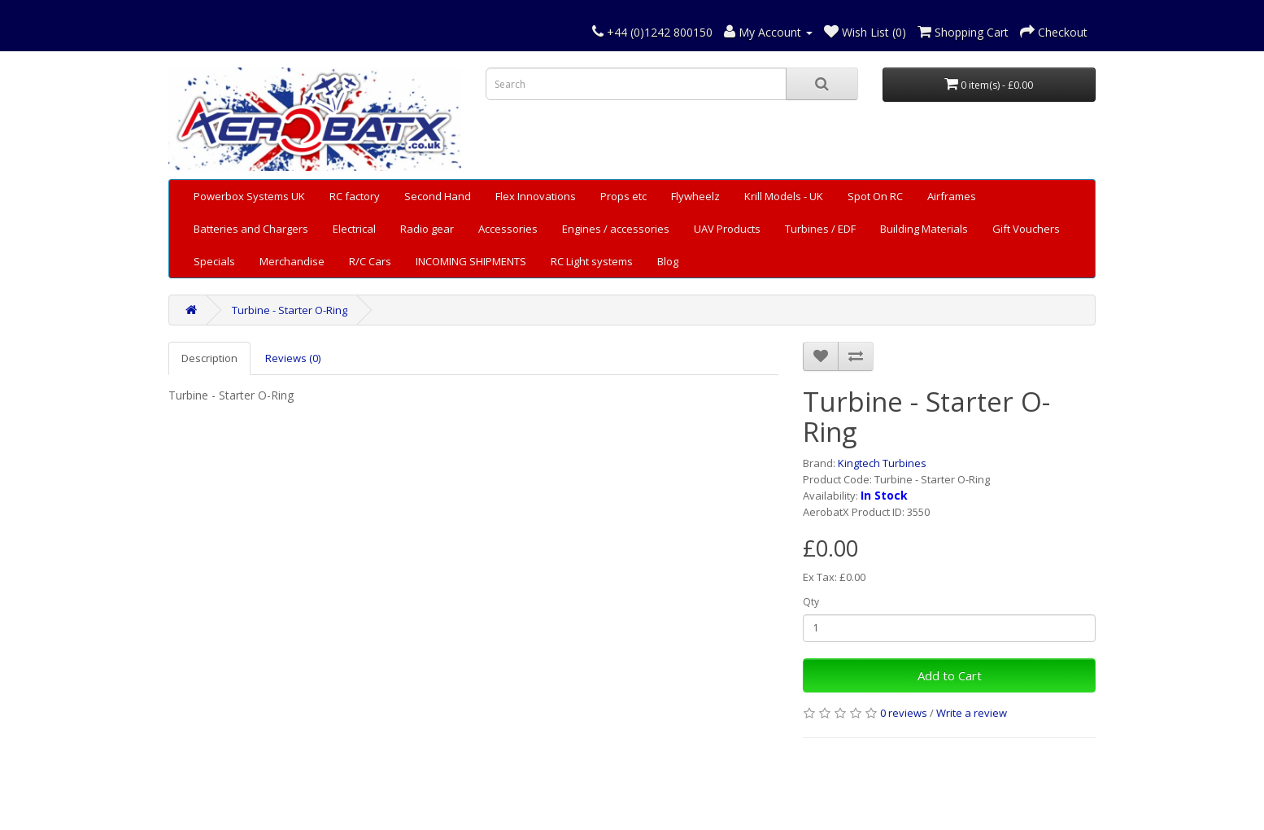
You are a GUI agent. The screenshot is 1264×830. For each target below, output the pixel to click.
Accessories (508, 228)
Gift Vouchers (1026, 228)
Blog (667, 261)
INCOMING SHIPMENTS (471, 261)
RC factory (354, 196)
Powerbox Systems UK (249, 196)
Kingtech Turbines (882, 463)
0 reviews (903, 713)
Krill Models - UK (783, 196)
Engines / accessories (615, 228)
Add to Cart (949, 675)
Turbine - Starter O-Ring (289, 310)
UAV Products (727, 228)
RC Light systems (592, 261)
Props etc (623, 196)
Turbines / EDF (820, 228)
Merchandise (292, 261)
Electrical (354, 228)
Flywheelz (695, 196)
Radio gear (427, 228)
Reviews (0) (292, 358)
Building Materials (924, 228)
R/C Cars (370, 261)
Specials (214, 261)
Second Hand (437, 196)
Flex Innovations (535, 196)
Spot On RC (875, 196)
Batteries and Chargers (251, 228)
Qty (811, 602)
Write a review (971, 713)
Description (209, 358)
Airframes (951, 196)
